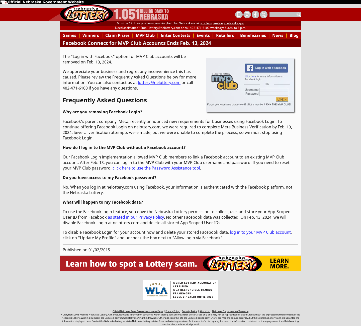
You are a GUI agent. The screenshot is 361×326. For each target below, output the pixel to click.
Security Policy (189, 311)
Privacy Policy (172, 311)
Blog (294, 35)
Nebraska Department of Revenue (230, 311)
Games (71, 35)
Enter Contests (178, 35)
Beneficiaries (255, 35)
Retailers (227, 35)
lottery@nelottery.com (164, 28)
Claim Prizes (119, 35)
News (280, 35)
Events (205, 35)
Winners (92, 35)
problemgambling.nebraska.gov (222, 23)
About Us (205, 311)
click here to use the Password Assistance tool (156, 168)
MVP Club (147, 35)
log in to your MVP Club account (260, 232)
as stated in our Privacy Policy (136, 217)
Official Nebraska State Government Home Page (138, 311)
